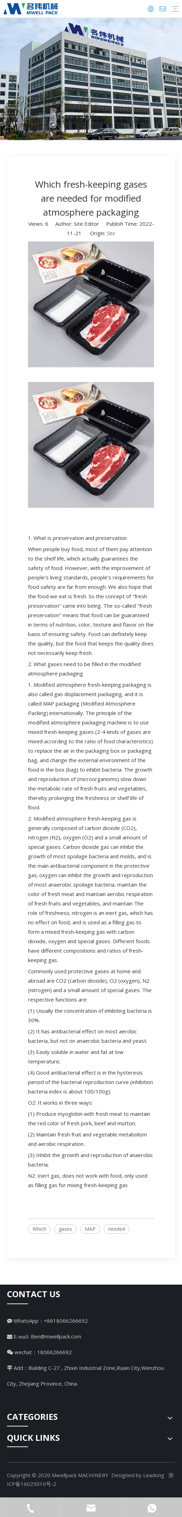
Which (39, 1229)
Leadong (153, 1475)
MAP (90, 1229)
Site (111, 233)
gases (65, 1229)
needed (116, 1229)
